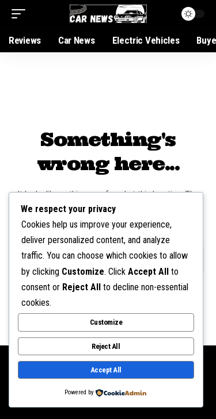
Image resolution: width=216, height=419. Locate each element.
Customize (106, 322)
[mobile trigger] (21, 13)
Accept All (106, 370)
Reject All (106, 346)
